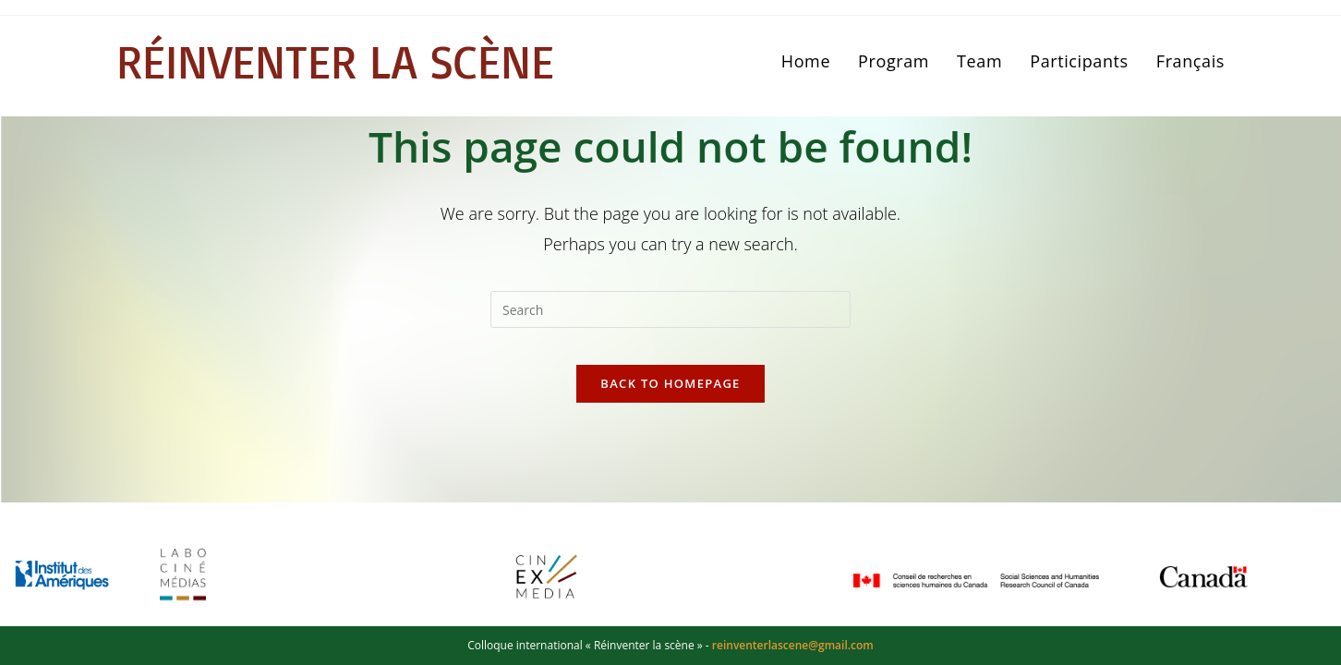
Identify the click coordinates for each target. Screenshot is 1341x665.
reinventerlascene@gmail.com (793, 645)
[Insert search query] (670, 309)
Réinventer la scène (356, 61)
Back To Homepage (670, 401)
